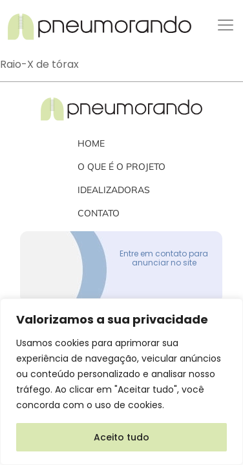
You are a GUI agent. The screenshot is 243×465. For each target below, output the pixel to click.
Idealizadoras (114, 190)
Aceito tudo (121, 437)
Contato (99, 213)
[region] (121, 381)
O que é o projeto (121, 166)
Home (91, 143)
